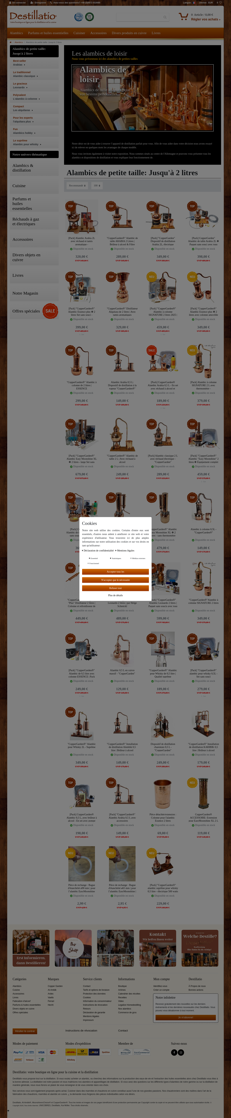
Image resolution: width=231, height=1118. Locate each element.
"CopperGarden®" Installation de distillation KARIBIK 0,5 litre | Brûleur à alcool (203, 747)
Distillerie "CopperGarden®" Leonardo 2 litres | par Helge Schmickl (122, 603)
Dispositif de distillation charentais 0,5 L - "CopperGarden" (163, 747)
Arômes (122, 990)
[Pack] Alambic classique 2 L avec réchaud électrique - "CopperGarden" (163, 458)
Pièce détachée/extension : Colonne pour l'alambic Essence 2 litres (163, 817)
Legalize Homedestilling (129, 1005)
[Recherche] (165, 17)
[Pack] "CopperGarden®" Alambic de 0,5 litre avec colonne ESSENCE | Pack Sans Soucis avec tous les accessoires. (82, 673)
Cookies (87, 997)
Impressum (88, 1020)
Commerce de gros (127, 1012)
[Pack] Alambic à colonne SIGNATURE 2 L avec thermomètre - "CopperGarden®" (203, 385)
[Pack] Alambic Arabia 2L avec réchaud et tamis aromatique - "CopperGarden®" (81, 241)
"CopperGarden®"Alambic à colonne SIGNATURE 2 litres (203, 602)
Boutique (122, 986)
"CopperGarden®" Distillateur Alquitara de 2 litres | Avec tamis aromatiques (122, 311)
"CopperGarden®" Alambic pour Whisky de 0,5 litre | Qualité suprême (163, 673)
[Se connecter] (17, 3)
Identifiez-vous (160, 986)
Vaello (51, 997)
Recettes (122, 997)
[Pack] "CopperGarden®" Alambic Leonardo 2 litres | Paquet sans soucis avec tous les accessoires (162, 603)
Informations (126, 979)
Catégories (19, 979)
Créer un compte (161, 990)
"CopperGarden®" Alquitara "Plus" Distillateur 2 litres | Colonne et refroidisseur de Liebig (81, 603)
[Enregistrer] (38, 3)
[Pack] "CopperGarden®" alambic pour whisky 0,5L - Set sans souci (203, 673)
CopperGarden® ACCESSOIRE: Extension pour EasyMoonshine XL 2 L (203, 817)
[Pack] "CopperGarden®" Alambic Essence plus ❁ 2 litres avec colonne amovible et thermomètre (203, 311)
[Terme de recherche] (138, 17)
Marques (53, 979)
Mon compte (161, 979)
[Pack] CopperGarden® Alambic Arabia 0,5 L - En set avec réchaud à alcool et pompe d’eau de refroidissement (163, 385)
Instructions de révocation (95, 1005)
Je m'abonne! (185, 1017)
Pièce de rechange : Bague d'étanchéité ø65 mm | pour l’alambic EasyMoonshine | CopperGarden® (122, 888)
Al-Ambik (52, 990)
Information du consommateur (97, 1001)
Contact (86, 986)
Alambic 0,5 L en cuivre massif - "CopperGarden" (122, 672)
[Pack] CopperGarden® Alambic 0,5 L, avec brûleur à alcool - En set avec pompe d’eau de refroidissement (82, 817)
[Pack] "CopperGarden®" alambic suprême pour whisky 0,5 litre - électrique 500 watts (163, 888)
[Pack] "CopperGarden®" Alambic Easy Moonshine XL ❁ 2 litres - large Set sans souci (82, 458)
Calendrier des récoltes (129, 993)
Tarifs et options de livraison (96, 990)
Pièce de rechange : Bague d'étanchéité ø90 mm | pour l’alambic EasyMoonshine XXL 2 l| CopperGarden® (81, 888)
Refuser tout (115, 588)
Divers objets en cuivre (23, 1008)
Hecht (50, 1005)
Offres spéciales (20, 1012)
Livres (156, 33)
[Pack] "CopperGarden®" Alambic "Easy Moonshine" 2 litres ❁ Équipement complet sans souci (203, 458)
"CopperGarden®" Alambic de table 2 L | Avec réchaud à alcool (122, 458)
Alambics (16, 33)
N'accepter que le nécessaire (115, 580)
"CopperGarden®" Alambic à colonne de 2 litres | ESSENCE (82, 385)
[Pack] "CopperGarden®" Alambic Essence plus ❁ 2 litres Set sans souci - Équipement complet (81, 311)
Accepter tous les (115, 571)
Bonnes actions (196, 990)
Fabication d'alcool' (22, 1001)
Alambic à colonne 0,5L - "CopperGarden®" (203, 531)
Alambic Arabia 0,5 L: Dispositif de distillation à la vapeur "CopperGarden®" (122, 385)
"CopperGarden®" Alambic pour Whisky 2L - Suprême (82, 746)
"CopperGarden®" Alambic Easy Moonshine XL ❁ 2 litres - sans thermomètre (163, 532)
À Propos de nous (197, 986)
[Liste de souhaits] (219, 3)
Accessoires (98, 33)
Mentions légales (91, 1016)
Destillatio (195, 979)
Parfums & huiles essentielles (27, 1005)
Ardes (50, 993)
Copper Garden (55, 986)
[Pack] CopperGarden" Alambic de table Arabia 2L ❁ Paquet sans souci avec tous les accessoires (203, 241)
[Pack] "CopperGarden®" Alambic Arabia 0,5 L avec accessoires (122, 817)
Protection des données (94, 993)
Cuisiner (79, 33)
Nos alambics (124, 1008)
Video (121, 1001)
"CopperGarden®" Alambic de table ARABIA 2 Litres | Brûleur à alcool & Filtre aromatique (122, 241)
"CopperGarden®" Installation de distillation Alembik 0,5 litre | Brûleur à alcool (122, 747)
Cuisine (16, 990)
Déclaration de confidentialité (98, 550)
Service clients (92, 979)
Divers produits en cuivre (129, 33)
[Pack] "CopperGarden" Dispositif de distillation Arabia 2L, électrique (163, 241)
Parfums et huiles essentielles (48, 33)
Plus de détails (115, 595)
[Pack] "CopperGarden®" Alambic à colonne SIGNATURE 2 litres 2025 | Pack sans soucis (163, 311)
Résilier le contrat (25, 1031)
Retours (87, 1008)
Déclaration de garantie (94, 1012)
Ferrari (51, 1001)
